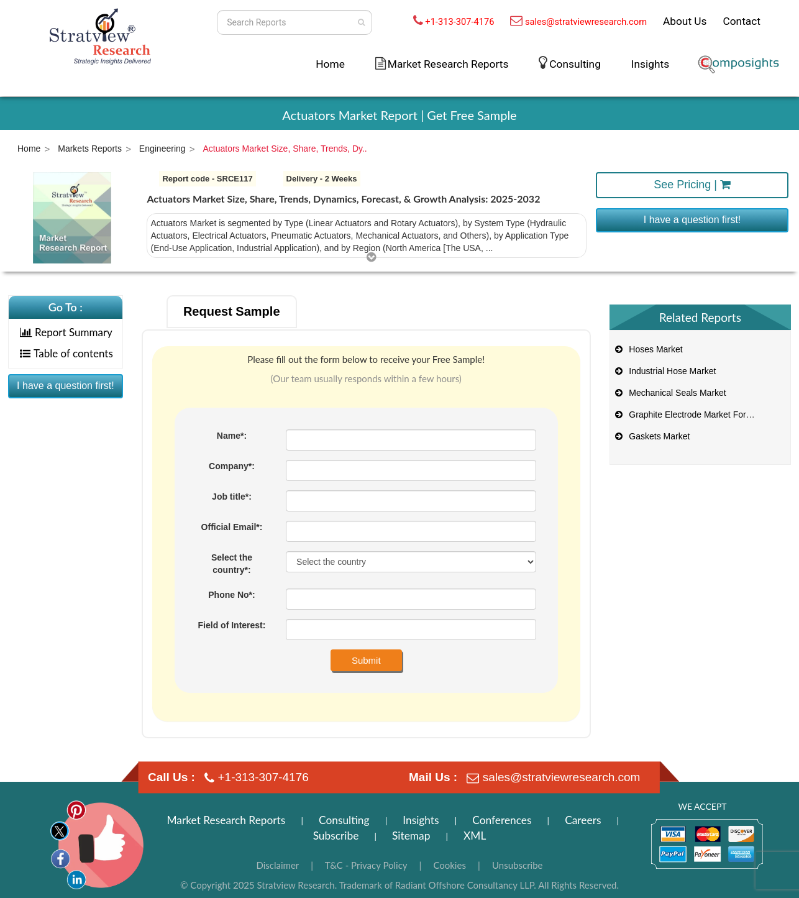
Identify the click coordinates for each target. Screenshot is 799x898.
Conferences (501, 820)
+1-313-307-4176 (459, 21)
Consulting (575, 64)
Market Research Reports (448, 64)
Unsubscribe (517, 865)
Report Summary (66, 332)
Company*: (232, 466)
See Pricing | (692, 184)
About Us (685, 21)
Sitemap (411, 835)
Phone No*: (231, 595)
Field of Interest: (232, 625)
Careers (583, 820)
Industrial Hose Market (664, 371)
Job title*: (232, 497)
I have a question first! (692, 219)
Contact (741, 21)
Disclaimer (277, 865)
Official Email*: (232, 527)
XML (474, 835)
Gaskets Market (651, 436)
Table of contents (66, 353)
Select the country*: (231, 563)
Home (330, 64)
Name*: (232, 436)
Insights (650, 64)
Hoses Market (648, 349)
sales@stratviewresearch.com (586, 21)
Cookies (449, 865)
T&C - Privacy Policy (366, 865)
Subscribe (336, 835)
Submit (366, 660)
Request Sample (231, 311)
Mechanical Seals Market (669, 393)
